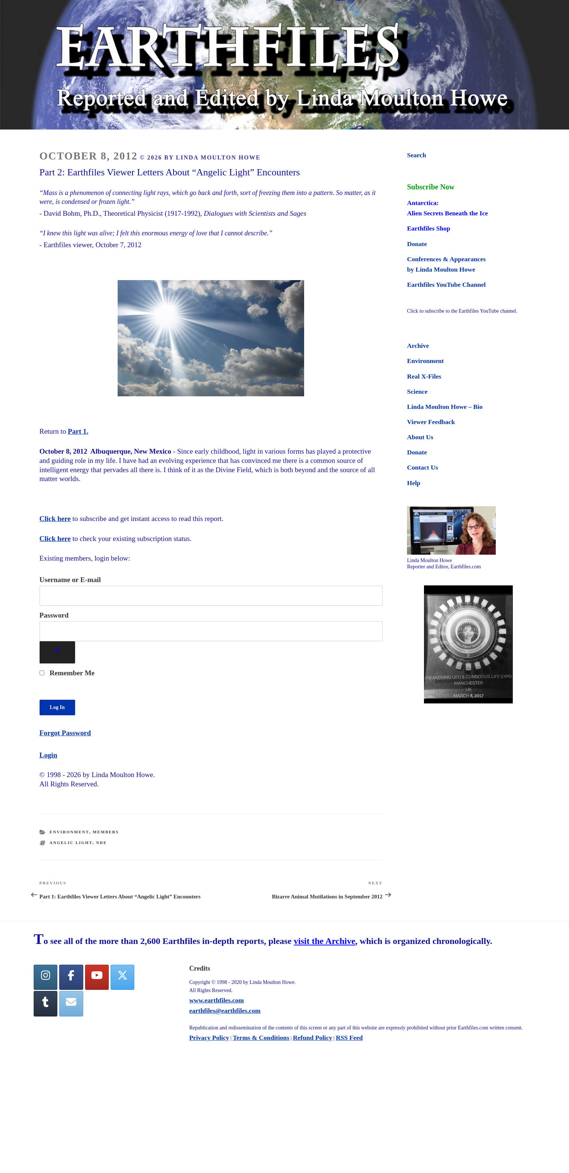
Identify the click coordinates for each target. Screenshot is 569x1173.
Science (417, 391)
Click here (55, 518)
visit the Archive (324, 941)
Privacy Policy (209, 1037)
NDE (101, 842)
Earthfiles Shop (428, 228)
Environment (69, 832)
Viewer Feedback (431, 422)
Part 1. (78, 431)
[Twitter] (122, 977)
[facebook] (71, 977)
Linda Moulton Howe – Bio (444, 406)
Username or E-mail (70, 580)
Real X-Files (424, 376)
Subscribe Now (430, 187)
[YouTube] (97, 977)
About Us (420, 437)
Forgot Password (65, 733)
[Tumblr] (45, 1003)
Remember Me (67, 673)
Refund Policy (312, 1037)
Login (48, 755)
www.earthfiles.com (216, 1000)
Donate (417, 244)
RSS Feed (349, 1037)
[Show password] (57, 652)
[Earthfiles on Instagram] (45, 977)
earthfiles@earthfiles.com (224, 1010)
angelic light (71, 842)
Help (413, 483)
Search (416, 155)
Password (54, 615)
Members (106, 832)
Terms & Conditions (261, 1037)
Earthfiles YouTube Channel (446, 284)
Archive (418, 345)
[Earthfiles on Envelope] (71, 1003)
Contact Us (422, 467)
